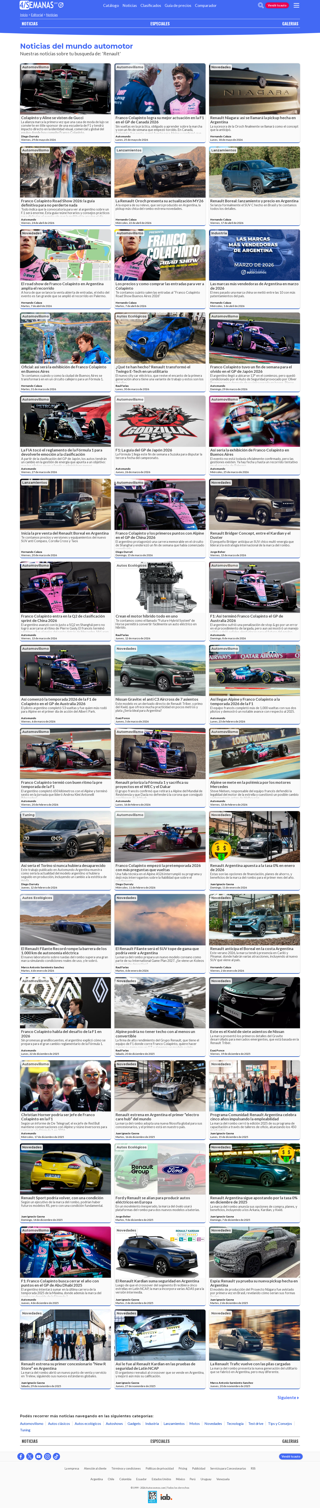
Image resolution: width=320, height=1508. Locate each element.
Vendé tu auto (277, 5)
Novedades (221, 67)
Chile (111, 1479)
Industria (219, 233)
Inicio (24, 15)
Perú (193, 1479)
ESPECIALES (160, 23)
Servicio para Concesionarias (228, 1468)
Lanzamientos (129, 150)
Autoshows (114, 1423)
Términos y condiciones (126, 1468)
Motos (194, 1423)
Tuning (28, 815)
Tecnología (235, 1423)
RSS (253, 1468)
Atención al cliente (95, 1468)
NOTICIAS (30, 23)
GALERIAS (290, 23)
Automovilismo (35, 67)
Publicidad (198, 1468)
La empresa (72, 1468)
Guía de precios (178, 5)
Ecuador (141, 1479)
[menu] (296, 5)
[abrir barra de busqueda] (261, 5)
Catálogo (111, 5)
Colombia (125, 1479)
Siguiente (288, 1397)
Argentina (96, 1479)
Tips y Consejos (280, 1423)
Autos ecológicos (132, 316)
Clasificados (150, 5)
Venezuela (223, 1479)
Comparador (206, 5)
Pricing (183, 1468)
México (180, 1479)
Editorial (37, 15)
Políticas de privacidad (160, 1468)
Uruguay (206, 1479)
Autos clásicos (59, 1423)
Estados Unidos (161, 1479)
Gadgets (134, 1423)
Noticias (129, 5)
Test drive (255, 1423)
